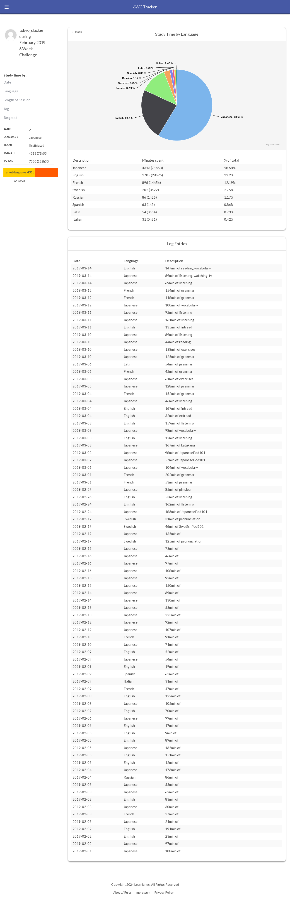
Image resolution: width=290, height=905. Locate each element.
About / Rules (122, 892)
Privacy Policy (164, 892)
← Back (76, 32)
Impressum (142, 892)
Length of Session (16, 100)
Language (10, 91)
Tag (6, 109)
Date (7, 82)
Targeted (10, 118)
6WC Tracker (145, 6)
